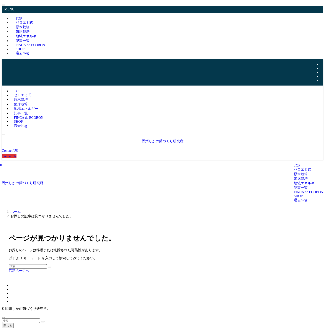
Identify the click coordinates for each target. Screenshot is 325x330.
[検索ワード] (28, 266)
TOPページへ (19, 270)
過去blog (22, 53)
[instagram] (322, 68)
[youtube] (322, 72)
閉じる (7, 325)
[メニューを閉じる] (3, 4)
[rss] (322, 76)
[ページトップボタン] (3, 317)
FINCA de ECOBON (30, 45)
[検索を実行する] (49, 267)
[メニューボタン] (3, 134)
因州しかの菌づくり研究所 (162, 141)
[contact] (322, 80)
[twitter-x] (322, 64)
